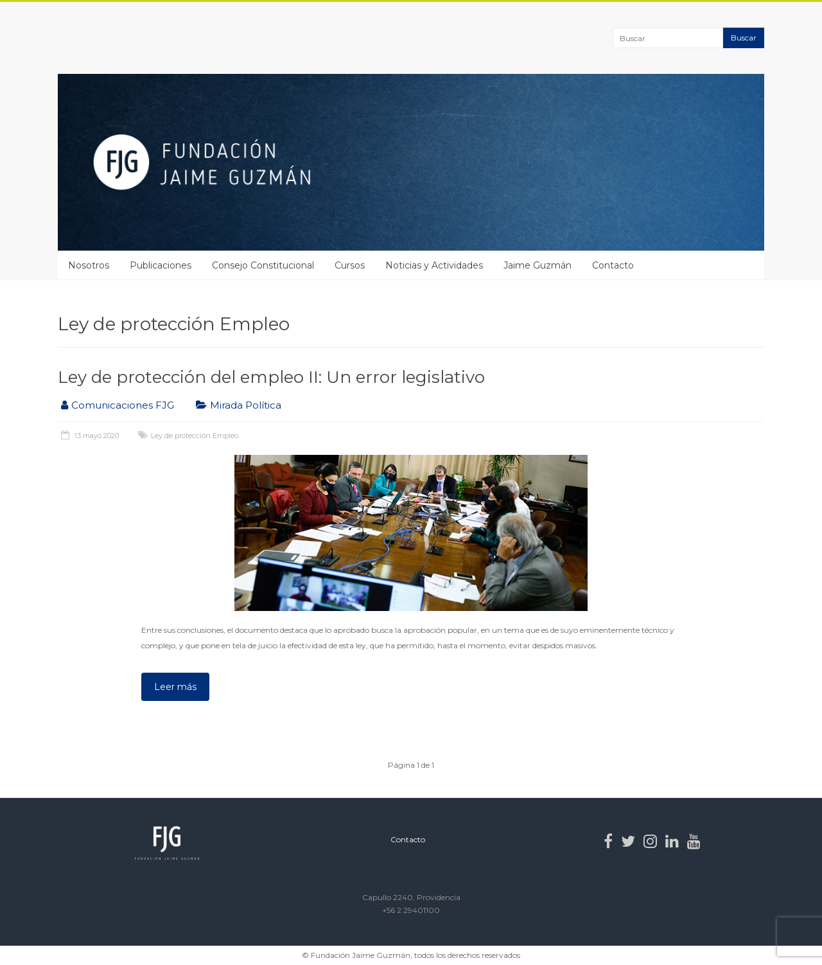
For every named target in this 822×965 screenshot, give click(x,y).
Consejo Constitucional (263, 265)
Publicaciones (160, 265)
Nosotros (88, 265)
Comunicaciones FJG (122, 405)
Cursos (350, 265)
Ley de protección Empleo (194, 435)
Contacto (613, 265)
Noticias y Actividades (434, 265)
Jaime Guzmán (537, 265)
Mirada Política (245, 405)
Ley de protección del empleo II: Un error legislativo (271, 377)
